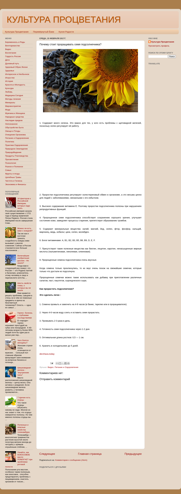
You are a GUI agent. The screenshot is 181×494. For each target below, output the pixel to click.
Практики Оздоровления (16, 145)
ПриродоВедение (13, 152)
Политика (9, 142)
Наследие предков (13, 120)
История (9, 81)
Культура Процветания (16, 31)
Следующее (47, 453)
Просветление (11, 159)
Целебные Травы (13, 177)
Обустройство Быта (14, 127)
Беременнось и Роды (15, 42)
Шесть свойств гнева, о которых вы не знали (24, 287)
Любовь (8, 92)
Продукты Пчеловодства (16, 156)
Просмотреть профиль (158, 46)
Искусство (10, 78)
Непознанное (11, 124)
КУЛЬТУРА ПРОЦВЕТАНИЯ (64, 20)
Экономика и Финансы (15, 184)
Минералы (10, 102)
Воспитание (10, 53)
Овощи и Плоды (12, 131)
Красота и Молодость (15, 85)
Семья (8, 170)
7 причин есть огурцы (23, 398)
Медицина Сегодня (14, 95)
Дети (7, 60)
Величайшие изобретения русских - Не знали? (23, 259)
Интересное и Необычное (17, 74)
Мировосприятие (13, 106)
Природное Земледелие (16, 149)
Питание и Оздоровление (66, 367)
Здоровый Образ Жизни (16, 67)
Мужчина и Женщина (15, 113)
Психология (10, 163)
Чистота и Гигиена (13, 181)
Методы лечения (13, 99)
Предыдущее (133, 453)
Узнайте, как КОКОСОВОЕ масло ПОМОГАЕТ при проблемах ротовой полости (18, 459)
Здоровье (9, 71)
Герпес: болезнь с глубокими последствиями (24, 315)
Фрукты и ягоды (12, 174)
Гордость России (13, 56)
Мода (7, 110)
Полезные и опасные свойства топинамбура (23, 428)
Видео (50, 367)
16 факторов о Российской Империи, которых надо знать (24, 203)
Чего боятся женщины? (22, 341)
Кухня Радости (66, 31)
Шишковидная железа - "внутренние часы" (24, 371)
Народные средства (14, 117)
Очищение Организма (15, 135)
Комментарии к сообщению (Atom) (71, 460)
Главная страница (90, 453)
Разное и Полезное (14, 166)
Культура (9, 88)
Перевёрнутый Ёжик (43, 31)
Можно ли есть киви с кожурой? (24, 229)
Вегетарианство (12, 46)
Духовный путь (12, 63)
